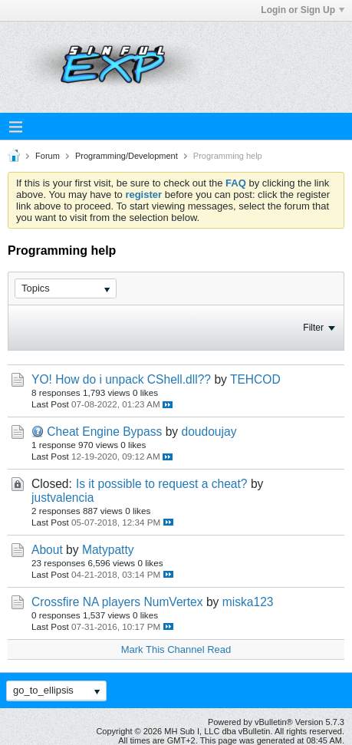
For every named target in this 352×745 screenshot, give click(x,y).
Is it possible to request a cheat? (162, 483)
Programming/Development (126, 155)
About (47, 549)
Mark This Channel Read (176, 649)
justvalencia (62, 497)
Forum (47, 155)
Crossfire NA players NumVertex (117, 601)
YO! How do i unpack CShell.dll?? (121, 379)
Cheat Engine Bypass (104, 431)
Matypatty (108, 549)
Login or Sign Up (302, 10)
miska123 (248, 601)
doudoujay (208, 431)
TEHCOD (255, 379)
